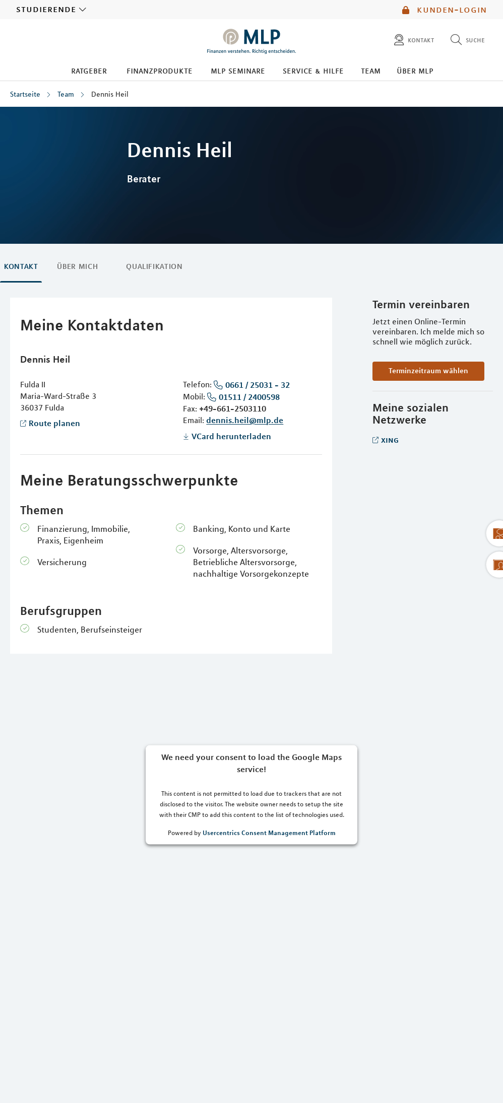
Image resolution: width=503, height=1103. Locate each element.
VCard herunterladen (231, 436)
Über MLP (415, 70)
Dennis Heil (110, 94)
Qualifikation (154, 266)
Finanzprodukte (160, 70)
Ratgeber (89, 70)
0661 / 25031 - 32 (257, 385)
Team (371, 70)
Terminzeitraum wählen (428, 370)
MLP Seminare (238, 70)
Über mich (77, 266)
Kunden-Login (444, 9)
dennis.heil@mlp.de (244, 420)
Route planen (54, 423)
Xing (390, 440)
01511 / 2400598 (249, 397)
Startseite (25, 94)
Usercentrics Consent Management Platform (269, 832)
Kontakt (21, 266)
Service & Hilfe (313, 70)
